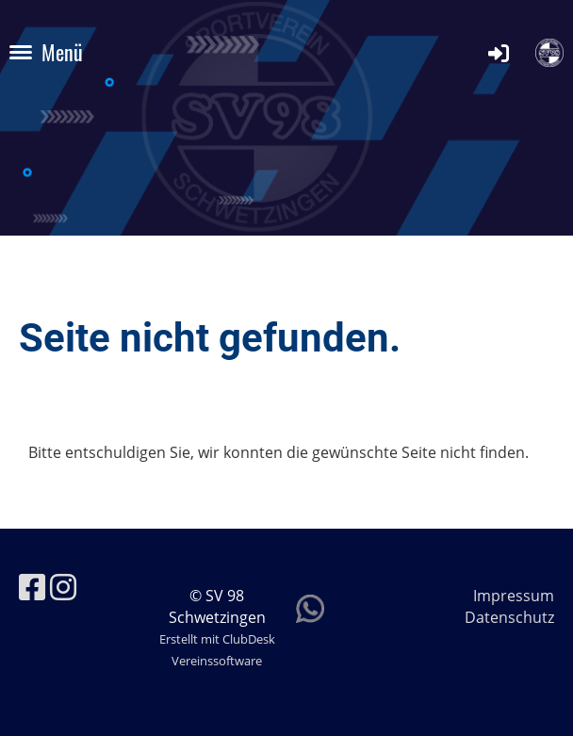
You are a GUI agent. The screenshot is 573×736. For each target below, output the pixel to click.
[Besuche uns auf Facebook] (32, 586)
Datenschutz (509, 617)
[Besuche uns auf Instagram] (63, 586)
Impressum (513, 595)
